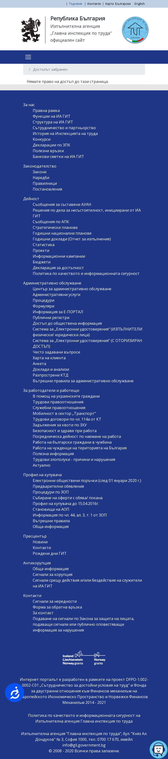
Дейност (31, 198)
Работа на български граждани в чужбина (72, 442)
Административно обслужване (52, 283)
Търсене (76, 3)
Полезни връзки (48, 150)
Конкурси (41, 139)
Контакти (94, 3)
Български (123, 3)
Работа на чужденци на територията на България (80, 448)
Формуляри (43, 306)
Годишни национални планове (62, 233)
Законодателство (39, 166)
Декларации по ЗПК (51, 145)
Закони (39, 171)
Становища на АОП (51, 509)
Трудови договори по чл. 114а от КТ (67, 419)
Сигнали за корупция (52, 574)
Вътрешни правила (51, 520)
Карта (109, 3)
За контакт (43, 612)
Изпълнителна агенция (75, 26)
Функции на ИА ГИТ (51, 116)
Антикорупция (37, 563)
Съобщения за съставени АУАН (62, 204)
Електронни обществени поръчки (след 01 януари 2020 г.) (87, 480)
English (140, 3)
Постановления (47, 189)
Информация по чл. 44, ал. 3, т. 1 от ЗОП (70, 515)
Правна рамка (46, 110)
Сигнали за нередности (55, 601)
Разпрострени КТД (50, 375)
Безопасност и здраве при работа (65, 430)
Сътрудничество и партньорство (64, 127)
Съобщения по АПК (51, 221)
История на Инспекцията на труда (65, 133)
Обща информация (51, 526)
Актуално (41, 465)
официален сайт (67, 40)
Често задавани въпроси (56, 352)
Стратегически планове (55, 227)
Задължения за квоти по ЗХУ (60, 425)
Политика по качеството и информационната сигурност (86, 273)
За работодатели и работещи (51, 390)
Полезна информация (53, 453)
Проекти (41, 250)
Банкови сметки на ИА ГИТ (58, 156)
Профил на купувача (42, 474)
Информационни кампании (59, 256)
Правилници (45, 183)
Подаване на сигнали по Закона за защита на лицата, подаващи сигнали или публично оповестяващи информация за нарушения (83, 624)
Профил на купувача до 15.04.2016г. (66, 503)
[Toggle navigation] (28, 57)
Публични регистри (51, 317)
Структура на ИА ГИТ (53, 122)
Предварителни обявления (58, 486)
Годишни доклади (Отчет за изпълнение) (72, 239)
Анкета (39, 363)
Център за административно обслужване (72, 288)
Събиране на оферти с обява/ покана (68, 497)
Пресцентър (35, 536)
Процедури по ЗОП (51, 492)
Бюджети (41, 262)
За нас (29, 104)
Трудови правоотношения (58, 402)
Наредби (41, 177)
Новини (40, 542)
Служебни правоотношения (59, 407)
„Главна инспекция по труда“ (81, 33)
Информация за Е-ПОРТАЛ (58, 311)
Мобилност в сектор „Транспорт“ (64, 413)
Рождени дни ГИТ (50, 553)
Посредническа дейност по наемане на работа (77, 436)
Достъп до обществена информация (67, 323)
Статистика (43, 244)
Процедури (43, 300)
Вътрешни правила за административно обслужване (83, 380)
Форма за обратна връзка (57, 607)
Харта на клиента (49, 357)
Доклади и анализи (51, 369)
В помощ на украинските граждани (66, 396)
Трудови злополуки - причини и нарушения (74, 459)
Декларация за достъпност (58, 267)
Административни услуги (56, 294)
